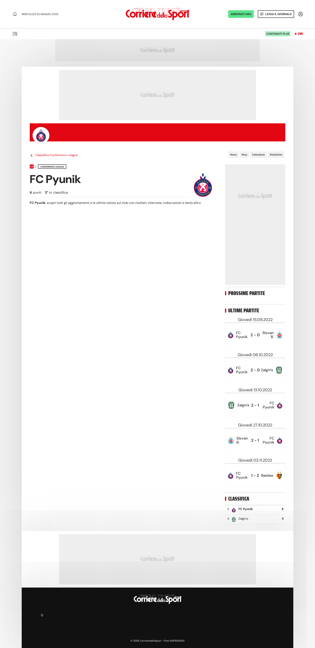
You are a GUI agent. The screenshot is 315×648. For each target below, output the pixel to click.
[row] (255, 335)
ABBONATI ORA (241, 14)
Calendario (258, 154)
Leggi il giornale (278, 14)
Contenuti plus (277, 33)
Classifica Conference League (54, 155)
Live (300, 33)
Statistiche (276, 154)
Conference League (52, 166)
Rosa (244, 154)
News (233, 154)
